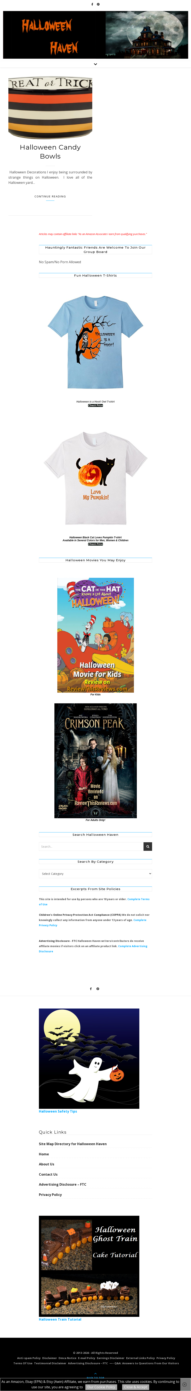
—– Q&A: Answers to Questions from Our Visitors (144, 1363)
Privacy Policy (50, 1194)
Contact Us (48, 1174)
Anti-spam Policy (29, 1358)
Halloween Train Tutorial (89, 1269)
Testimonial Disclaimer (50, 1363)
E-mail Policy (86, 1358)
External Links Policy (140, 1358)
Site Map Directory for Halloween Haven (73, 1144)
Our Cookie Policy (101, 1387)
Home (44, 1154)
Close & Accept (135, 1387)
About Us (46, 1164)
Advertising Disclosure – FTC (62, 1184)
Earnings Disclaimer (110, 1358)
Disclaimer (49, 1358)
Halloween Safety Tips (89, 1061)
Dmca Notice (67, 1358)
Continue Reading (50, 196)
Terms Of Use (22, 1363)
